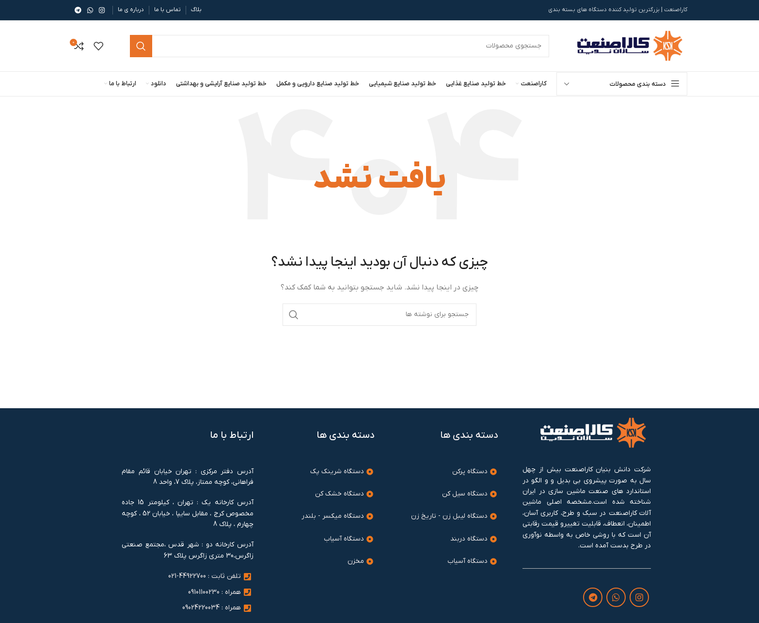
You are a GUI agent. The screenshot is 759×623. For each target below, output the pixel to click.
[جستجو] (379, 315)
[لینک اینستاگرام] (102, 10)
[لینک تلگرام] (78, 10)
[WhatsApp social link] (90, 10)
